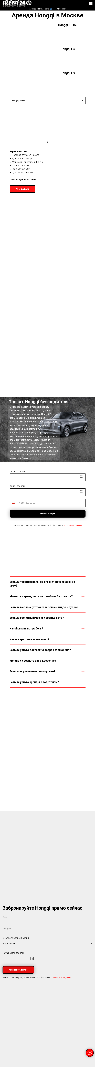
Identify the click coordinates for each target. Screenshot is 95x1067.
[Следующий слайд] (81, 126)
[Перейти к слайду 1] (47, 142)
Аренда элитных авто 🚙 (40, 9)
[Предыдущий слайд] (14, 126)
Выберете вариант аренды (16, 938)
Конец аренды (17, 486)
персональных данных (72, 525)
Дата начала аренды (13, 953)
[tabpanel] (47, 149)
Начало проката (18, 471)
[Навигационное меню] (90, 3)
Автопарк (61, 9)
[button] (22, 189)
